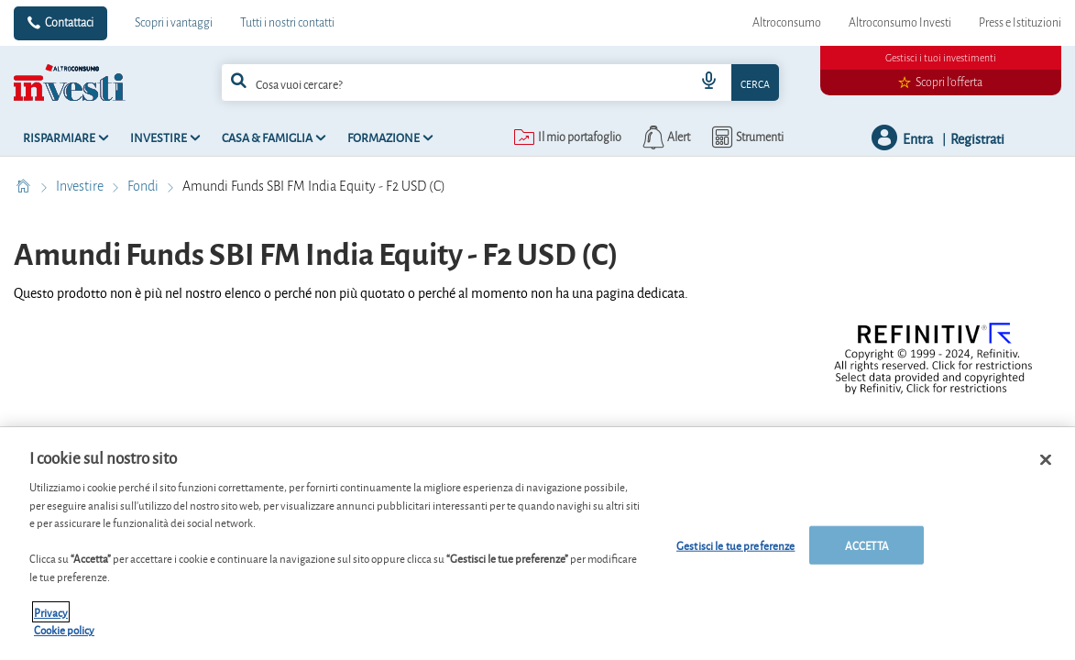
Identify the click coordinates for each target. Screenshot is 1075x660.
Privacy (51, 618)
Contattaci (69, 22)
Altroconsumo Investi (900, 22)
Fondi (144, 186)
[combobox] (500, 82)
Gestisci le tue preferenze (735, 551)
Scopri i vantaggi (174, 22)
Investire (81, 186)
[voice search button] (709, 82)
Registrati (977, 138)
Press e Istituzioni (1020, 22)
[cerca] (432, 82)
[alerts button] (665, 137)
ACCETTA (867, 551)
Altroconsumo (786, 22)
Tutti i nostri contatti (287, 22)
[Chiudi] (1046, 466)
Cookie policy (64, 636)
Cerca (755, 83)
